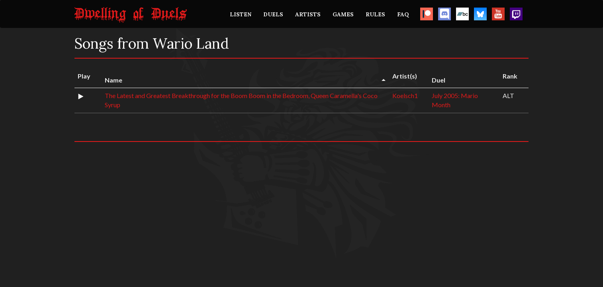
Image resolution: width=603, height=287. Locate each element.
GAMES (343, 14)
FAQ (403, 14)
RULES (375, 14)
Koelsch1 (405, 95)
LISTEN (240, 14)
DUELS (273, 14)
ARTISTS (308, 14)
